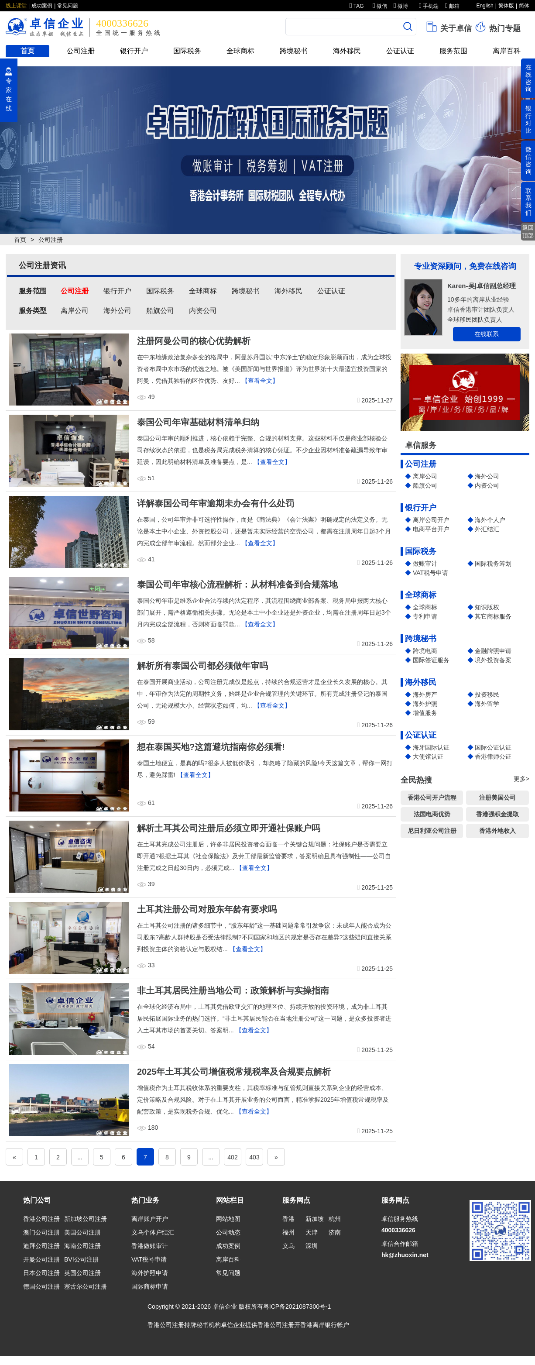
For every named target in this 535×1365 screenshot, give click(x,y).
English (484, 6)
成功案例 (41, 6)
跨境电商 (425, 650)
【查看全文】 (260, 380)
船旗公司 (425, 485)
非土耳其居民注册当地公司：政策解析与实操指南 (233, 990)
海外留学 (487, 703)
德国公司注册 (41, 1286)
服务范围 (453, 51)
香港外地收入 (497, 830)
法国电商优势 (432, 814)
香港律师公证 (493, 756)
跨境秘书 (294, 51)
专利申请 (425, 616)
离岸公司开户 (431, 519)
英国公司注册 (82, 1272)
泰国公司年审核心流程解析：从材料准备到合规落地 (237, 584)
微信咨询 (528, 160)
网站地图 (228, 1218)
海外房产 (425, 694)
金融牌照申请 (493, 650)
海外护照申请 (149, 1272)
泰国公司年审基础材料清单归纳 (198, 422)
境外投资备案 (493, 660)
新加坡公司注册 (85, 1218)
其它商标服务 (493, 616)
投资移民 (487, 694)
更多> (521, 778)
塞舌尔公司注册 (85, 1286)
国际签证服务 (431, 660)
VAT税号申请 (430, 572)
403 (254, 1157)
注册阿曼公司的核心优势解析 (193, 341)
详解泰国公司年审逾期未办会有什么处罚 (215, 503)
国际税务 (187, 51)
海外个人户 (490, 519)
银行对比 (528, 119)
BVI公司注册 (81, 1259)
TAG (357, 6)
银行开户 (134, 51)
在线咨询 (528, 78)
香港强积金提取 (497, 814)
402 (232, 1157)
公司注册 (81, 51)
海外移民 (347, 51)
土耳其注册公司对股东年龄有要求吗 (207, 909)
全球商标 (240, 51)
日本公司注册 (41, 1272)
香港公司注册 (41, 1218)
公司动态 (228, 1232)
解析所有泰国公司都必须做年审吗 (202, 665)
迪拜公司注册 (41, 1245)
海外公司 (487, 476)
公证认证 (400, 51)
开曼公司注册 (41, 1259)
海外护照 (425, 703)
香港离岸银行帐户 (324, 1324)
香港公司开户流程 (432, 797)
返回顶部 (528, 231)
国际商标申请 (149, 1286)
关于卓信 (448, 26)
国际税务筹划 (493, 563)
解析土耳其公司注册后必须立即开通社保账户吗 (228, 828)
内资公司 (487, 485)
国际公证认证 (493, 747)
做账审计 (425, 563)
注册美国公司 (497, 797)
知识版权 (487, 607)
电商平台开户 (431, 529)
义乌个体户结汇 (152, 1232)
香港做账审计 (149, 1245)
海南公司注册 (82, 1245)
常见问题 (67, 6)
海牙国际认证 (431, 747)
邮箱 (452, 6)
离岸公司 (425, 476)
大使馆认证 (428, 756)
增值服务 (425, 712)
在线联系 (486, 333)
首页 (27, 51)
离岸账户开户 (149, 1218)
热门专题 (497, 26)
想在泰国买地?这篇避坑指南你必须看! (211, 747)
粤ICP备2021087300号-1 (297, 1306)
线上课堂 (16, 6)
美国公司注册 (82, 1232)
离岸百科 (507, 51)
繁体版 (506, 6)
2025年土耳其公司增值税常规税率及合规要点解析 (234, 1071)
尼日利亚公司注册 (432, 830)
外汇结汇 (487, 529)
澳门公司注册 (41, 1232)
